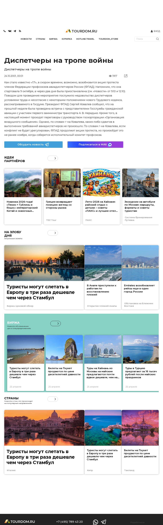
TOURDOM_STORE (108, 39)
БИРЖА (53, 39)
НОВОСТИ (26, 39)
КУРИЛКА (67, 39)
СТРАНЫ (40, 39)
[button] (55, 158)
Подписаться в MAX (95, 145)
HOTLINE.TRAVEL (85, 39)
